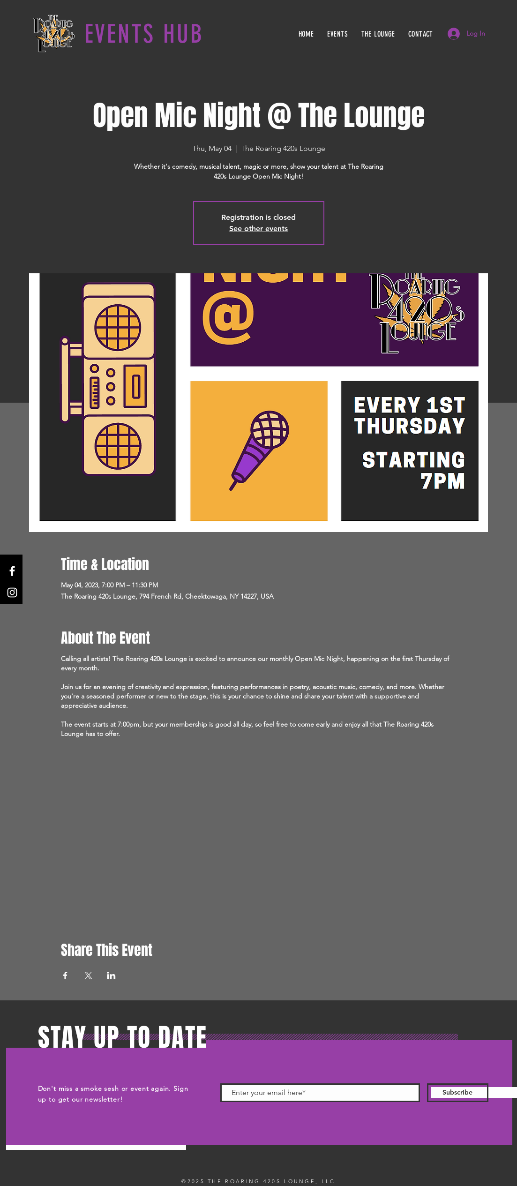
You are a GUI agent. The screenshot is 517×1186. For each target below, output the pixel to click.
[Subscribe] (457, 1092)
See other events (258, 228)
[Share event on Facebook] (65, 975)
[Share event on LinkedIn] (111, 975)
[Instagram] (12, 592)
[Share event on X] (88, 975)
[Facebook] (12, 571)
